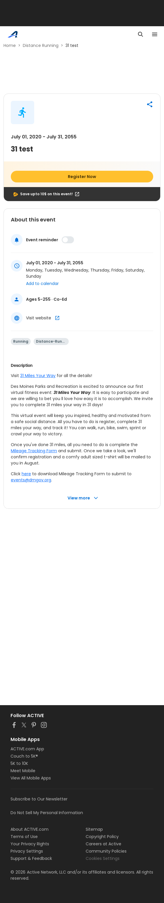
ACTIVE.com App (27, 749)
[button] (149, 104)
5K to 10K (19, 763)
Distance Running (40, 45)
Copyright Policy (102, 836)
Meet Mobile (23, 771)
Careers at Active (103, 844)
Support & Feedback (31, 858)
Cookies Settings (103, 858)
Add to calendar (42, 283)
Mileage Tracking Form (34, 451)
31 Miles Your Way (38, 376)
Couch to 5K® (24, 756)
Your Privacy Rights (30, 844)
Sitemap (94, 829)
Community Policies (106, 851)
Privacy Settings (27, 851)
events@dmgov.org (31, 480)
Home (10, 45)
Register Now (82, 176)
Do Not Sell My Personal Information (47, 813)
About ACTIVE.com (30, 829)
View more (83, 498)
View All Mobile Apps (31, 778)
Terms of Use (24, 836)
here (26, 474)
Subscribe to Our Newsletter (39, 799)
